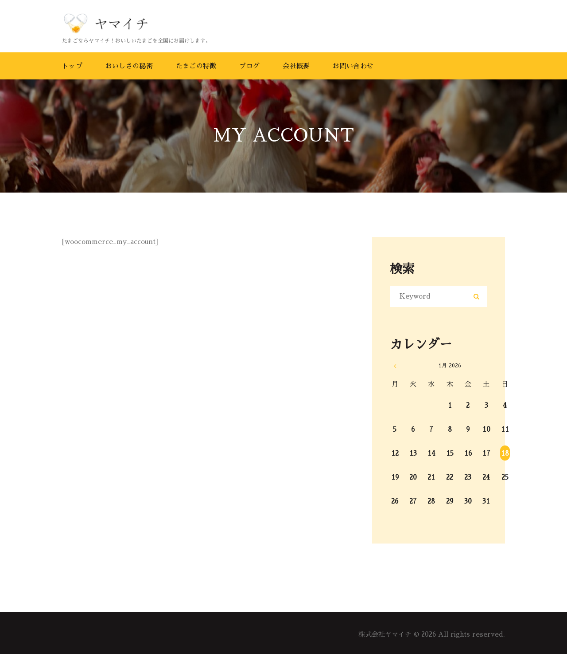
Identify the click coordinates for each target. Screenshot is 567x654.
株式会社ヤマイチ (385, 634)
